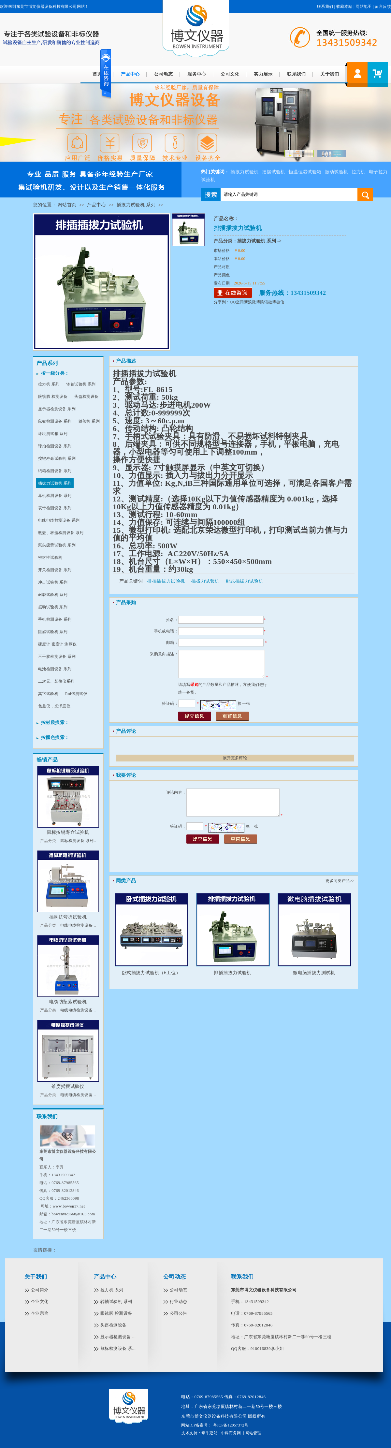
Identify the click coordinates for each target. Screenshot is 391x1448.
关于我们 (329, 74)
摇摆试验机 (273, 171)
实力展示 (263, 74)
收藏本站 (344, 6)
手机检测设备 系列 (55, 619)
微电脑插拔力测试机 (314, 972)
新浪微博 (252, 302)
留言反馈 (383, 6)
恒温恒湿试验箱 (305, 171)
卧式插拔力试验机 (244, 581)
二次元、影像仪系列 (56, 681)
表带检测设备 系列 (55, 508)
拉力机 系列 (48, 384)
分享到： (222, 302)
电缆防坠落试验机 (68, 1001)
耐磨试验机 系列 (52, 594)
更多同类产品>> (340, 880)
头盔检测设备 (86, 396)
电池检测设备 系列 (55, 669)
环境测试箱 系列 (52, 433)
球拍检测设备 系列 (55, 446)
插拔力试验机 (244, 171)
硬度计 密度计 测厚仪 (57, 644)
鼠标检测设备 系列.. (78, 840)
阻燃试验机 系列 (52, 632)
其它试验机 (48, 693)
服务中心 (196, 74)
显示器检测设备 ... (118, 1336)
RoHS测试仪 (76, 693)
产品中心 (130, 74)
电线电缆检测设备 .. (78, 925)
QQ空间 (237, 302)
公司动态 (163, 74)
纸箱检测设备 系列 (55, 471)
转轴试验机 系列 (80, 384)
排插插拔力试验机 (166, 581)
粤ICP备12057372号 (230, 1425)
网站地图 (363, 6)
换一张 (244, 703)
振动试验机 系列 (52, 607)
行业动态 (178, 1301)
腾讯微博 (268, 302)
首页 (97, 74)
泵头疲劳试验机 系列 (57, 545)
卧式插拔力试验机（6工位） (151, 972)
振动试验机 (336, 171)
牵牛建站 (209, 1433)
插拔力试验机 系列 (136, 204)
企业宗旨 (40, 1313)
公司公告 (178, 1313)
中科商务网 (231, 1433)
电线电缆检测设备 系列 (59, 520)
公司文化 (230, 74)
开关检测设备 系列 (55, 570)
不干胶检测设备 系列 (57, 656)
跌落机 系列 (89, 421)
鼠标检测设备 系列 (55, 421)
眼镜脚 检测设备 (52, 396)
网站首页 (67, 204)
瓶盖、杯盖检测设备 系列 (61, 532)
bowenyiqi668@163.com (73, 1214)
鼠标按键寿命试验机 (68, 832)
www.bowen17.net (69, 1206)
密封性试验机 (50, 557)
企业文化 (40, 1301)
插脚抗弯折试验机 (68, 917)
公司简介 (40, 1289)
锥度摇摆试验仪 (67, 1086)
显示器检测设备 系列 (57, 409)
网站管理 (253, 1433)
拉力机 (359, 171)
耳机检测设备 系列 (55, 495)
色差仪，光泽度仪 (54, 706)
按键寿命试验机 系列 (57, 458)
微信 (280, 302)
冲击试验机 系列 (52, 582)
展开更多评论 (235, 758)
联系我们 (325, 6)
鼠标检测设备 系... (118, 1348)
